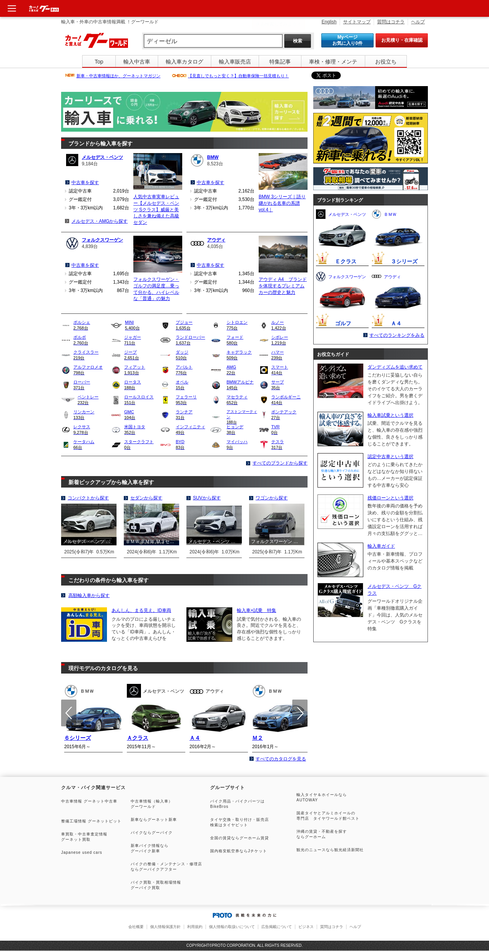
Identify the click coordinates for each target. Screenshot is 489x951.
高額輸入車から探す (89, 595)
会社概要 (136, 927)
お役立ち (386, 62)
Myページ (347, 40)
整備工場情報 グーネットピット (91, 821)
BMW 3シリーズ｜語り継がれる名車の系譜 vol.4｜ (282, 203)
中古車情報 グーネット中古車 (89, 801)
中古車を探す (85, 182)
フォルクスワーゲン (102, 240)
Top (99, 62)
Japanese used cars (81, 852)
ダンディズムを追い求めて (395, 367)
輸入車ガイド (381, 546)
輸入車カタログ (184, 62)
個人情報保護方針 (165, 927)
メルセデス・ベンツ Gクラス (394, 590)
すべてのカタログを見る (281, 759)
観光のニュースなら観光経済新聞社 (330, 850)
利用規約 (194, 927)
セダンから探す (146, 498)
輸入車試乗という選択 (390, 415)
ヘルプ (418, 21)
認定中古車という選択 (390, 456)
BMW (213, 157)
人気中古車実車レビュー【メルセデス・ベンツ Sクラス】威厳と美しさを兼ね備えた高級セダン (156, 209)
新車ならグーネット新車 (154, 819)
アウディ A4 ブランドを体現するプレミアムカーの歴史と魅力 (283, 286)
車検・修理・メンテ (333, 62)
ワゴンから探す (272, 498)
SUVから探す (207, 498)
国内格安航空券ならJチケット (238, 851)
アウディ (216, 240)
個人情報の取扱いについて (232, 927)
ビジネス (306, 927)
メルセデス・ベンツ (102, 157)
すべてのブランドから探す (280, 463)
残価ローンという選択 (390, 498)
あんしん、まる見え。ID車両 (141, 610)
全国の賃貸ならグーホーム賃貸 (239, 838)
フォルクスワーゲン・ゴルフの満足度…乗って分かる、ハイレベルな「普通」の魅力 (156, 289)
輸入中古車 (136, 62)
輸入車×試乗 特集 (256, 610)
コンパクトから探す (88, 498)
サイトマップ (357, 21)
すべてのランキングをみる (396, 335)
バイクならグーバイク (152, 832)
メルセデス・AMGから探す (99, 221)
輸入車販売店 (235, 62)
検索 (297, 41)
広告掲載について (276, 927)
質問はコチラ (391, 21)
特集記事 (280, 62)
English (329, 21)
